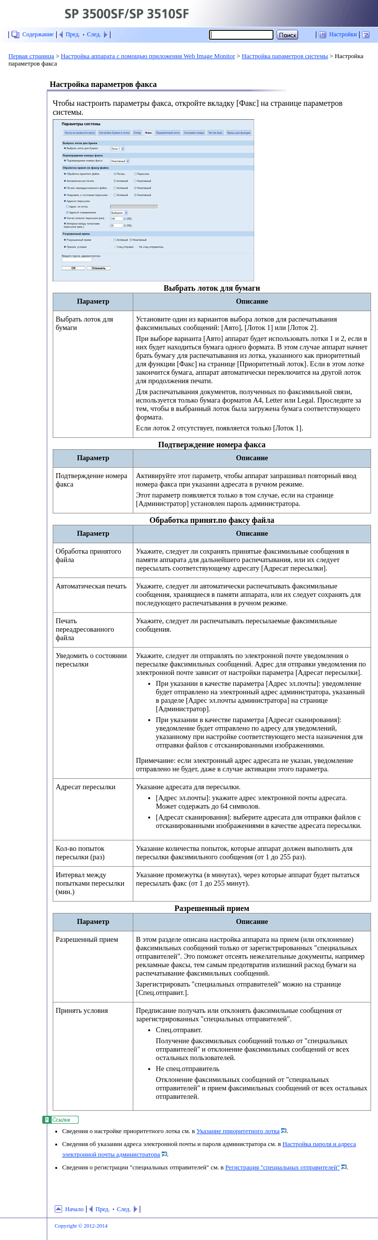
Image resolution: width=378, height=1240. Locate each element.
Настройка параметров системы (285, 56)
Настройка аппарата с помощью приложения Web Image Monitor (148, 56)
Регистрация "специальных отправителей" (282, 1167)
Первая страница (31, 56)
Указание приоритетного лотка (238, 1131)
